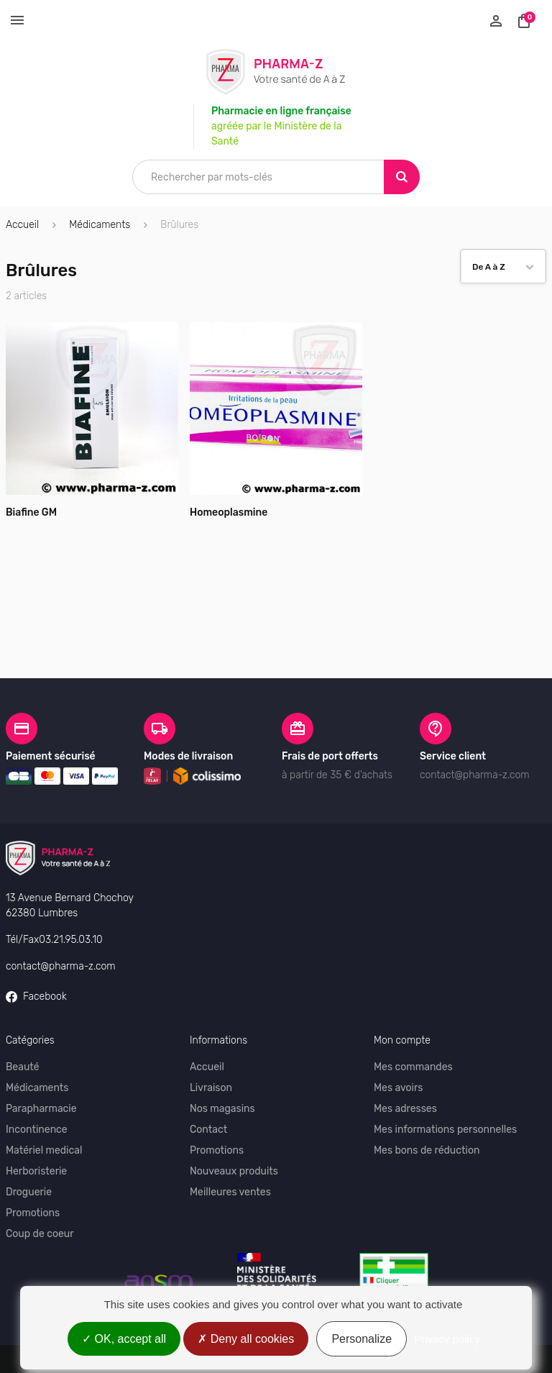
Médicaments (37, 1047)
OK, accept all (124, 1339)
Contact (208, 1089)
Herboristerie (36, 1131)
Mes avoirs (398, 1047)
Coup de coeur (40, 1193)
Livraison (211, 1047)
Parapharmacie (41, 1068)
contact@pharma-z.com (61, 926)
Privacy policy (447, 1339)
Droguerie (29, 1152)
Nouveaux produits (234, 1131)
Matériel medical (44, 1110)
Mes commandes (413, 1027)
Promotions (33, 1173)
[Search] (402, 177)
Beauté (23, 1027)
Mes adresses (405, 1068)
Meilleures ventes (230, 1152)
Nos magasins (222, 1068)
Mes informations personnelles (445, 1089)
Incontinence (37, 1089)
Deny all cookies (246, 1339)
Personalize (361, 1339)
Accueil (22, 225)
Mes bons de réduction (426, 1110)
